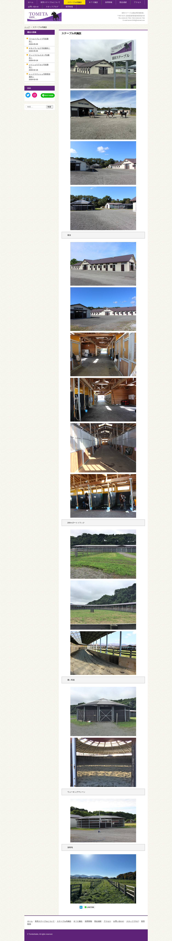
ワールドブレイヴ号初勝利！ (39, 40)
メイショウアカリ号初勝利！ (39, 66)
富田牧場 (69, 7)
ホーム (30, 2)
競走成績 (123, 2)
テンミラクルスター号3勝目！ (39, 56)
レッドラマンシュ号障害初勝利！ (39, 75)
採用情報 (108, 2)
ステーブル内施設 (74, 2)
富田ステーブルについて (50, 2)
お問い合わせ (33, 7)
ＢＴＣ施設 (93, 2)
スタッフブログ (52, 7)
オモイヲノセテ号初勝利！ (39, 48)
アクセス (137, 2)
